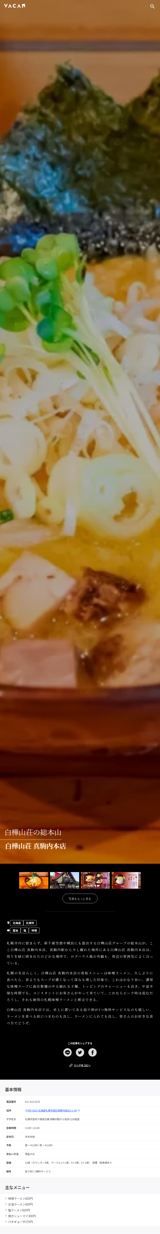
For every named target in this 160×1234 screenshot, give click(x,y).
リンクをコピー (80, 1065)
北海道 (17, 923)
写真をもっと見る (80, 898)
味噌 (34, 930)
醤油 (15, 930)
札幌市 (30, 923)
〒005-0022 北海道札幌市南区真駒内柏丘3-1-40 (52, 1110)
